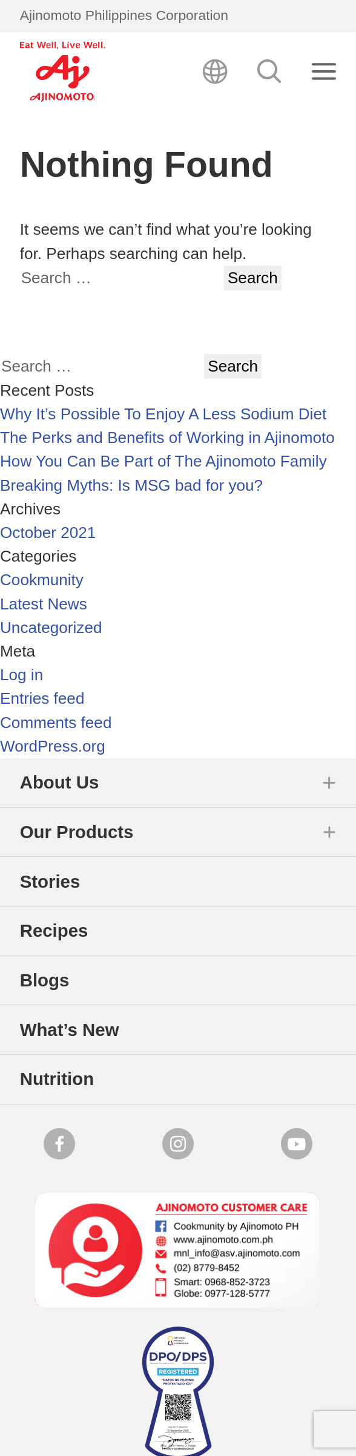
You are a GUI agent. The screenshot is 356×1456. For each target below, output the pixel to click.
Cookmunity (42, 580)
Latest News (43, 604)
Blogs (45, 980)
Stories (50, 881)
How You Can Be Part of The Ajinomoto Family (163, 461)
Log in (21, 675)
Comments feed (55, 722)
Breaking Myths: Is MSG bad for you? (131, 485)
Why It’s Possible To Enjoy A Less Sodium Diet (163, 414)
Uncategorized (51, 627)
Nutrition (57, 1079)
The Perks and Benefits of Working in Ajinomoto (167, 437)
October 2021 (48, 532)
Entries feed (42, 698)
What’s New (69, 1030)
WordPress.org (52, 746)
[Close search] (324, 71)
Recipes (54, 930)
